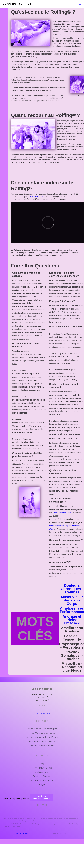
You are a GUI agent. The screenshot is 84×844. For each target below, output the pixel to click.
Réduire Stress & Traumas (42, 745)
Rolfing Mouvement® (42, 768)
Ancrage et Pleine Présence (72, 619)
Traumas (71, 592)
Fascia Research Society (63, 513)
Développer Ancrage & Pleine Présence (42, 737)
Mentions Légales (22, 833)
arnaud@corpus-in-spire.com (16, 799)
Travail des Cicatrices (42, 776)
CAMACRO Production (36, 197)
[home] (20, 4)
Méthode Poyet (42, 772)
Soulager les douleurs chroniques (42, 729)
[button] (62, 4)
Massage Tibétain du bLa (42, 780)
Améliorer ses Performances (42, 741)
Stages (42, 784)
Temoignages (42, 713)
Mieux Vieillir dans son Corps (72, 600)
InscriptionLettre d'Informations (41, 797)
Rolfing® (42, 764)
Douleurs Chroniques (71, 587)
